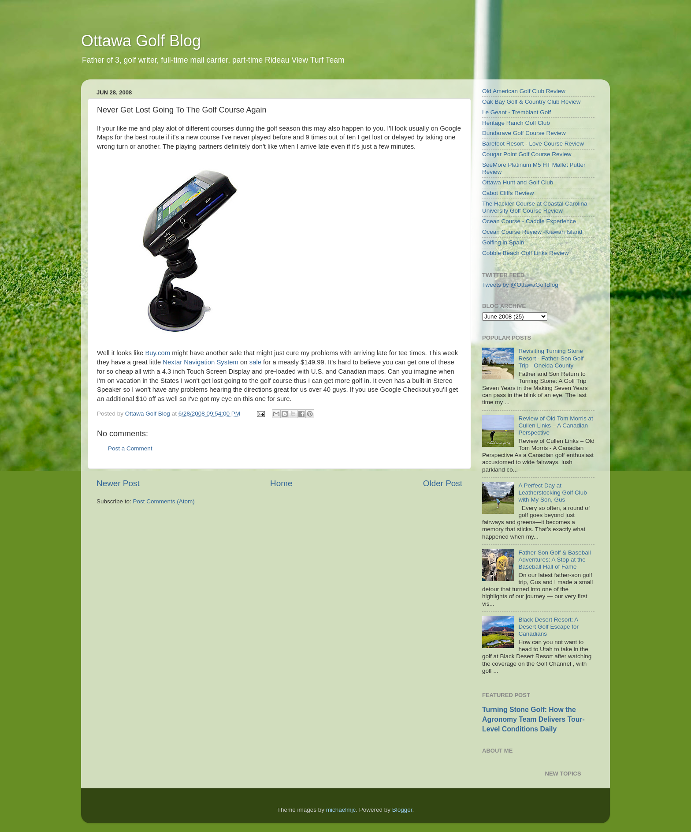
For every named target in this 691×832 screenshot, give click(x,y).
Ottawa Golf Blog (141, 41)
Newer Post (118, 483)
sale (255, 362)
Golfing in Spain (503, 242)
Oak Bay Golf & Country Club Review (531, 101)
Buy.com (157, 352)
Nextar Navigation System (200, 362)
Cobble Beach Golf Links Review (525, 253)
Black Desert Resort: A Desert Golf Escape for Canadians (548, 626)
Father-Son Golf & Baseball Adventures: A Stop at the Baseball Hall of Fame (554, 559)
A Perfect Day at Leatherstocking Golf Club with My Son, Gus (552, 492)
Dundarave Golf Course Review (524, 133)
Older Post (442, 483)
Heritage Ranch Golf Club (516, 123)
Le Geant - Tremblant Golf (516, 112)
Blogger (402, 809)
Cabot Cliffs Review (508, 193)
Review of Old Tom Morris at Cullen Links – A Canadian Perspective (555, 425)
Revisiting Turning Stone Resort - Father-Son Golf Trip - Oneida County (550, 358)
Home (281, 483)
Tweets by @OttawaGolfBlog (520, 284)
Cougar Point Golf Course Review (527, 154)
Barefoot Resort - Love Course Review (533, 143)
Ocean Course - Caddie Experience (529, 221)
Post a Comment (130, 448)
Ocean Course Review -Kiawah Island (532, 232)
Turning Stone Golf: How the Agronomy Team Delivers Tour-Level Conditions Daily (533, 719)
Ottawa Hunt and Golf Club (517, 182)
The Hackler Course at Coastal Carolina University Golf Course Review (534, 207)
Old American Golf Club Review (523, 91)
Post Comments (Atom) (164, 501)
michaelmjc (341, 809)
